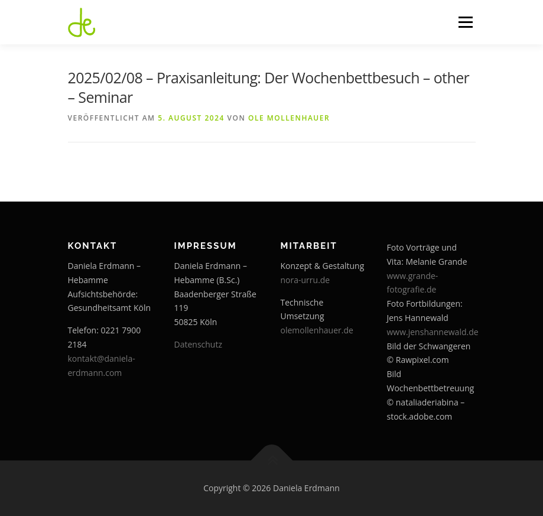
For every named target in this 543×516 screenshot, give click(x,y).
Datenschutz (198, 344)
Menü (465, 22)
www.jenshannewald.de (433, 331)
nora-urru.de (305, 279)
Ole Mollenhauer (289, 118)
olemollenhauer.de (317, 330)
